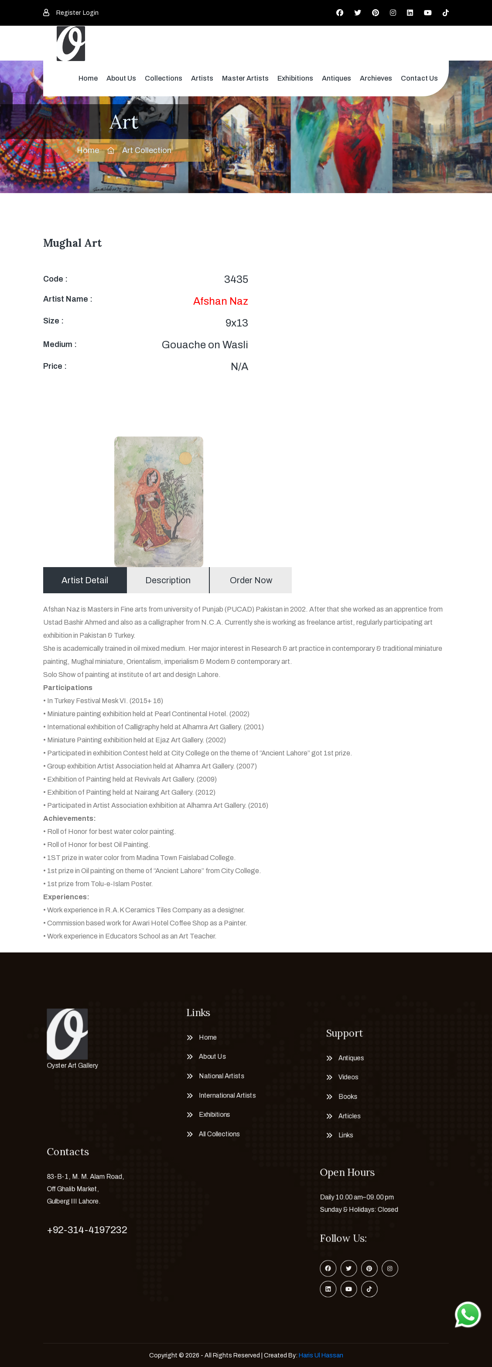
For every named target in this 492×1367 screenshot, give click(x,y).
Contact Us (419, 78)
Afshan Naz (220, 301)
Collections (163, 78)
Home (88, 78)
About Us (121, 78)
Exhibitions (295, 78)
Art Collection (146, 150)
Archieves (376, 78)
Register (68, 13)
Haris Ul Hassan (321, 1355)
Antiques (336, 78)
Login (91, 13)
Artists (202, 78)
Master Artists (245, 78)
